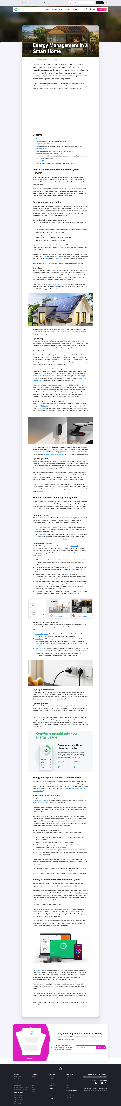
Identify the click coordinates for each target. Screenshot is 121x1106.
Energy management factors (43, 144)
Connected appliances (41, 634)
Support (75, 11)
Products (46, 11)
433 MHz (68, 1083)
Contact (33, 1091)
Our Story (34, 1078)
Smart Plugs (39, 639)
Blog (33, 1085)
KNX (67, 1081)
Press (33, 1087)
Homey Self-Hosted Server (20, 1083)
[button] (81, 2)
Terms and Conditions (102, 1090)
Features (54, 11)
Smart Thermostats (18, 1099)
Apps (60, 11)
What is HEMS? (39, 139)
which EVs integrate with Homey (53, 454)
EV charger (45, 406)
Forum (50, 1093)
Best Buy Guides (18, 1092)
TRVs (66, 574)
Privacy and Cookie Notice (90, 1090)
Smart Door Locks (18, 1097)
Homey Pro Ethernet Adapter (20, 1089)
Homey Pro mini (18, 1081)
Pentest (50, 1095)
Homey (46, 259)
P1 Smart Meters (68, 213)
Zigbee (67, 1078)
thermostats (74, 546)
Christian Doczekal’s (53, 284)
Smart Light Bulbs (18, 1103)
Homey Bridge (17, 1085)
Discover (67, 11)
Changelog (51, 1083)
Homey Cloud (17, 1076)
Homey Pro (58, 259)
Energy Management (70, 1093)
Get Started (51, 1076)
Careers (33, 1076)
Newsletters (34, 1089)
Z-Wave (67, 1076)
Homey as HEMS (40, 161)
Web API (51, 1081)
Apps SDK (51, 1078)
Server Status (52, 1085)
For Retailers (52, 1105)
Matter (67, 1085)
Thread (67, 1087)
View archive (31, 1058)
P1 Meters (68, 1097)
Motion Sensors (18, 1095)
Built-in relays (39, 648)
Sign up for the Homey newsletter (97, 1074)
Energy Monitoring (70, 1095)
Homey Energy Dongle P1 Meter (21, 1087)
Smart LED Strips (18, 1101)
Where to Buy (35, 1083)
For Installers (52, 1100)
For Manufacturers (53, 1103)
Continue (99, 3)
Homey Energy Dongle (39, 800)
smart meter (42, 534)
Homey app (55, 995)
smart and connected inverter (47, 527)
